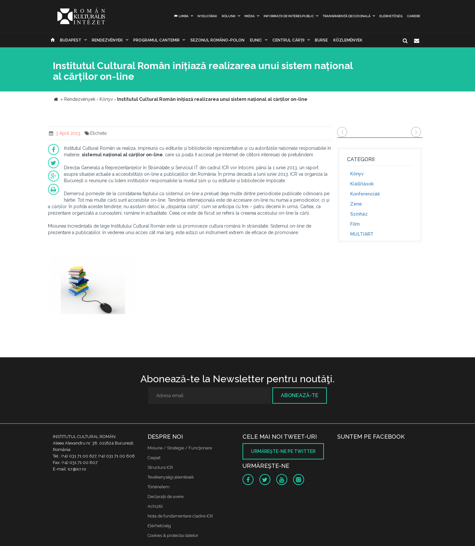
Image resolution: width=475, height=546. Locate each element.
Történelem (159, 486)
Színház (359, 214)
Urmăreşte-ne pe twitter (283, 451)
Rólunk (229, 16)
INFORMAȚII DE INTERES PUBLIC (289, 16)
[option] (93, 286)
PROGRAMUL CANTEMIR (156, 40)
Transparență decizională (347, 16)
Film (355, 224)
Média (249, 16)
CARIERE (413, 16)
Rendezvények (107, 40)
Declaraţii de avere (166, 496)
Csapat (154, 457)
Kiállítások (362, 183)
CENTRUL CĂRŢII (288, 40)
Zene (356, 204)
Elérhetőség (390, 16)
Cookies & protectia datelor (173, 535)
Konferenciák (365, 193)
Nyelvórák (207, 16)
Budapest (70, 40)
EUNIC (256, 40)
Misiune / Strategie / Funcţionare (180, 447)
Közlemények (347, 40)
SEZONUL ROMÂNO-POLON (217, 40)
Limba (181, 16)
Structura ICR (160, 467)
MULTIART (362, 234)
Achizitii (155, 506)
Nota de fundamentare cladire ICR (180, 516)
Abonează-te (299, 395)
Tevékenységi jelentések (171, 477)
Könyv (357, 173)
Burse (321, 40)
